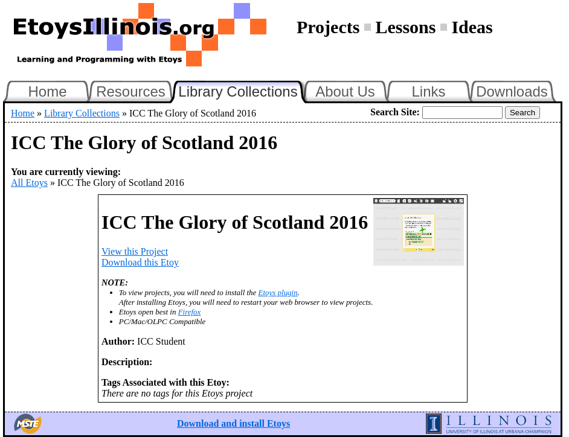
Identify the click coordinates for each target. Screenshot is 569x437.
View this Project (134, 251)
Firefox (189, 311)
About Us (345, 91)
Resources (131, 91)
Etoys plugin (278, 292)
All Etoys (29, 182)
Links (428, 91)
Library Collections (242, 90)
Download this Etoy (140, 262)
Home (47, 91)
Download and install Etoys (233, 423)
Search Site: (395, 112)
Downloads (512, 91)
